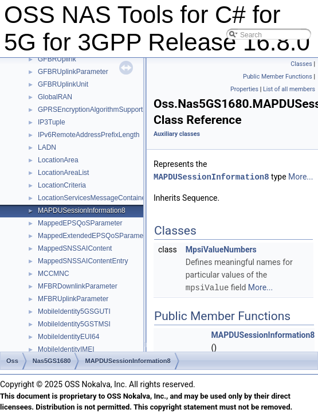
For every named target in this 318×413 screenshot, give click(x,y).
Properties (244, 89)
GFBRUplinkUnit (63, 84)
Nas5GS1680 (52, 360)
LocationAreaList (63, 173)
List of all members (289, 89)
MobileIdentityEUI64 (68, 337)
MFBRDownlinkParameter (77, 286)
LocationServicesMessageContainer (93, 198)
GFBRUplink (57, 59)
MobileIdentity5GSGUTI (74, 311)
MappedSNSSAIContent (75, 248)
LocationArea (58, 160)
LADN (47, 147)
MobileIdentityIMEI (66, 349)
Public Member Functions (277, 76)
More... (300, 176)
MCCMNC (53, 274)
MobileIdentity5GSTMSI (74, 324)
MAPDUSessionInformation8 (81, 210)
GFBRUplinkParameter (73, 72)
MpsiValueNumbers (221, 249)
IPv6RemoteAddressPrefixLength (88, 135)
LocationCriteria (62, 185)
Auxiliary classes (177, 134)
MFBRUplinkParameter (73, 299)
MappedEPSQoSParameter (80, 223)
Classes (301, 64)
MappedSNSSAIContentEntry (83, 261)
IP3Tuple (51, 122)
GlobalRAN (55, 97)
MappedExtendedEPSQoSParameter (94, 236)
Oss (12, 360)
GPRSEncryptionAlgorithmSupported (94, 110)
